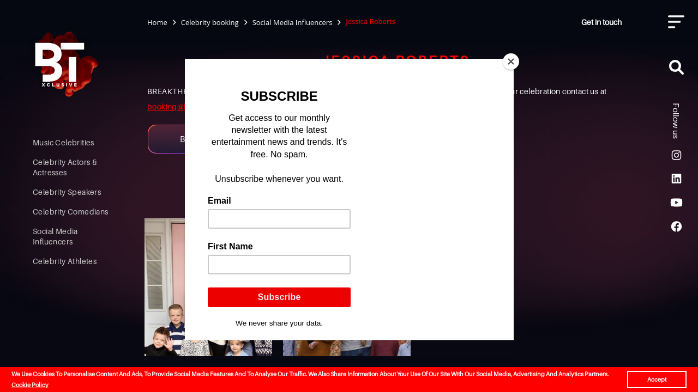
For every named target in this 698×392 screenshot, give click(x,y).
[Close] (511, 61)
